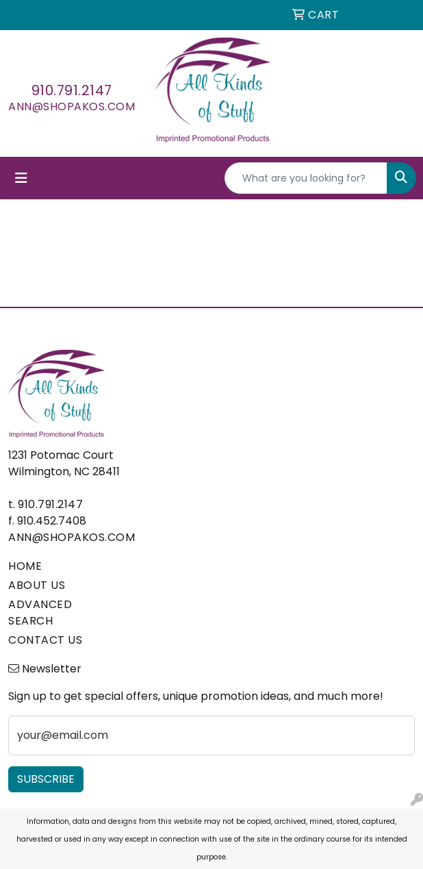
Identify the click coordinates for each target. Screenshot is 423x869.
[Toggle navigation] (21, 178)
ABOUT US (36, 585)
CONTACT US (45, 640)
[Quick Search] (306, 178)
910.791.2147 (71, 90)
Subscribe (46, 779)
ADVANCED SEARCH (40, 612)
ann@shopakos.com (71, 106)
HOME (25, 566)
